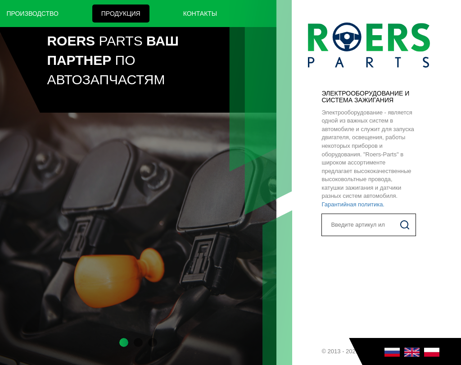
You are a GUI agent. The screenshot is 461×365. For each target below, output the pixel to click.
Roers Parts (368, 45)
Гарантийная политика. (352, 204)
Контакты (200, 13)
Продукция (120, 13)
